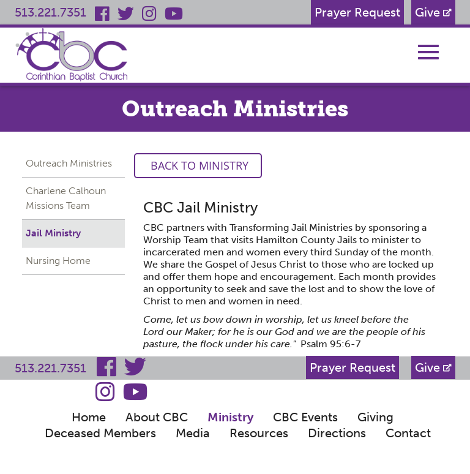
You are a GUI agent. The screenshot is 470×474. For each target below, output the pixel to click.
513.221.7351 (50, 12)
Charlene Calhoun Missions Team (66, 198)
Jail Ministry (53, 233)
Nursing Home (58, 260)
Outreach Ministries (69, 163)
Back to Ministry (197, 165)
